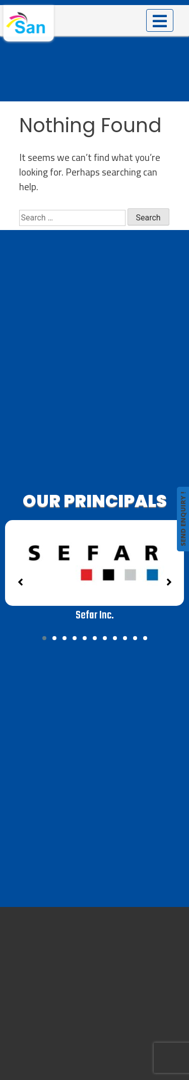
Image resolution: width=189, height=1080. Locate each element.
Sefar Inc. (95, 615)
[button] (44, 638)
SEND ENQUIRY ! (182, 519)
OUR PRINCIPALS (95, 501)
